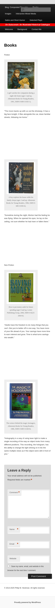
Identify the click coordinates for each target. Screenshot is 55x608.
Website (13, 558)
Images (8, 14)
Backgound (22, 29)
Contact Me (36, 29)
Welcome (9, 29)
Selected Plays (36, 20)
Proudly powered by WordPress (27, 602)
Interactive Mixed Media (26, 14)
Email (14, 544)
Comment (15, 492)
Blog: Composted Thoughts (16, 7)
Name (14, 529)
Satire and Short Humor (15, 20)
